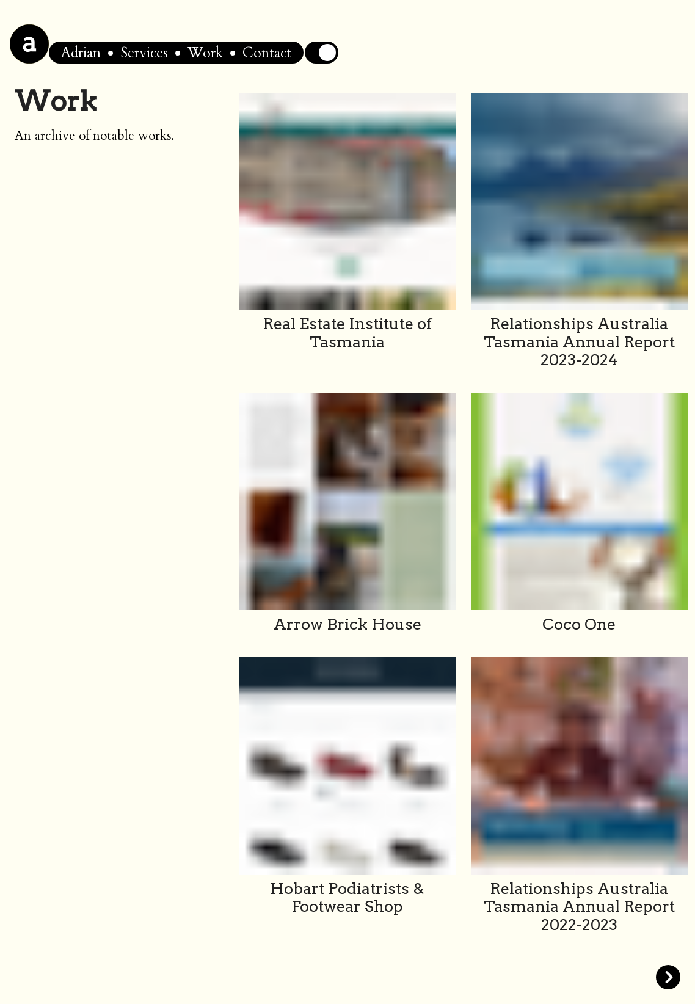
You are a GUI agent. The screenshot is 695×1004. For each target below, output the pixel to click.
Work (205, 52)
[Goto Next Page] (579, 977)
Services (144, 52)
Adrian (81, 52)
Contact (266, 52)
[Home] (29, 44)
